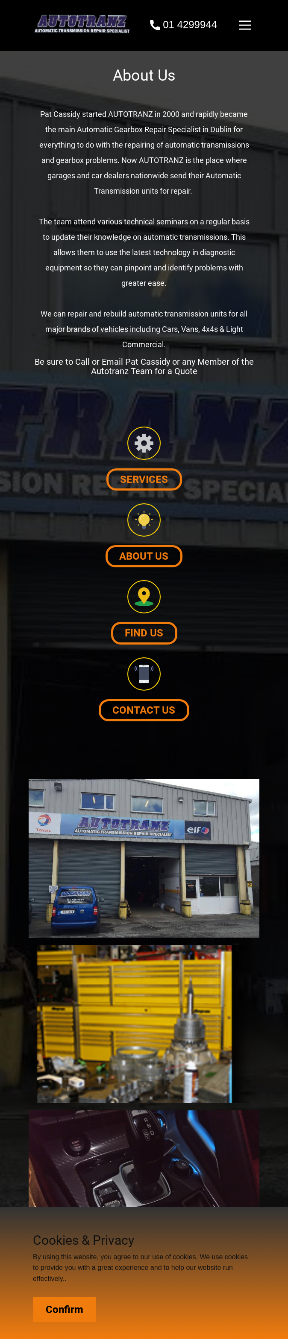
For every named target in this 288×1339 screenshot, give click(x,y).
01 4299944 (183, 25)
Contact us (143, 710)
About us (143, 556)
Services (144, 479)
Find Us (144, 633)
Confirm (64, 1310)
